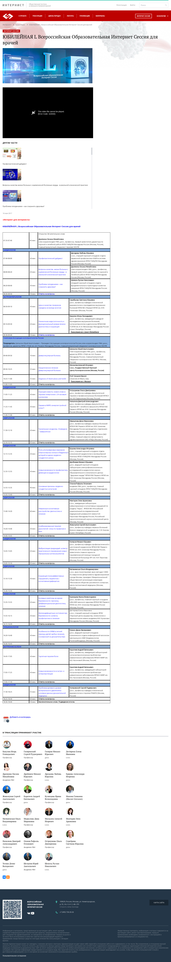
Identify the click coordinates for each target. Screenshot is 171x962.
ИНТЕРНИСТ (14, 5)
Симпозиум (8, 338)
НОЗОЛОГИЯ (161, 16)
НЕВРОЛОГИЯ (8, 418)
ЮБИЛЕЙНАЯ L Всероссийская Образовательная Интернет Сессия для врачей (41, 226)
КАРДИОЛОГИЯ (9, 250)
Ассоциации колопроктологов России (28, 338)
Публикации (85, 16)
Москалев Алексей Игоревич (53, 820)
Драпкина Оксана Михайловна (11, 775)
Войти (132, 5)
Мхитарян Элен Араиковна (73, 820)
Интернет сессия (143, 16)
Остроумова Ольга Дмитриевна (53, 842)
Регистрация (121, 5)
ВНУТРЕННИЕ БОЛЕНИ (12, 647)
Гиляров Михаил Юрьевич (52, 752)
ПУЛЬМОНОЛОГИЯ (10, 627)
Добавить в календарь (17, 717)
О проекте (22, 16)
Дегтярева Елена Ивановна (73, 752)
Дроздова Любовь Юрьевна (53, 775)
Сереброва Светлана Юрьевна (75, 842)
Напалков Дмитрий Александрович (11, 842)
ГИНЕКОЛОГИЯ (9, 594)
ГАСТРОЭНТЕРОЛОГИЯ (12, 297)
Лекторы (70, 16)
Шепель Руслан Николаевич (52, 864)
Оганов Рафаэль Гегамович (31, 842)
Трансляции (37, 16)
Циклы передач (54, 16)
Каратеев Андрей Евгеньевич (32, 797)
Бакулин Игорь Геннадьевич (9, 752)
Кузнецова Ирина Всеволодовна (53, 797)
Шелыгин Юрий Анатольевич (31, 864)
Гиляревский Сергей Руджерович (33, 752)
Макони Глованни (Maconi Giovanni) (74, 797)
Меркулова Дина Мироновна (31, 820)
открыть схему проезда (69, 907)
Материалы (100, 16)
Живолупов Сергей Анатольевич (11, 797)
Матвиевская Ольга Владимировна (12, 820)
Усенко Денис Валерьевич (9, 864)
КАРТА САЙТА (159, 902)
